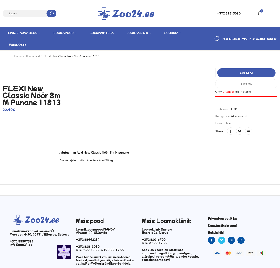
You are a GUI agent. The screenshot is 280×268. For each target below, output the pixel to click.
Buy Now (246, 84)
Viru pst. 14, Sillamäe (91, 232)
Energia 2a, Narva (155, 232)
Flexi (228, 123)
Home (18, 56)
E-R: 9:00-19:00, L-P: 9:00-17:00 (100, 250)
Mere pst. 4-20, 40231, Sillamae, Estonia (39, 234)
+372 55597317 (21, 241)
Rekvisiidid (215, 232)
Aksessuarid (32, 56)
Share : (219, 131)
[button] (260, 13)
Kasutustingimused (222, 225)
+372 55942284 (88, 239)
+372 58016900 (154, 239)
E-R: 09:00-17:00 (154, 243)
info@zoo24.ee (21, 244)
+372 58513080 (229, 13)
